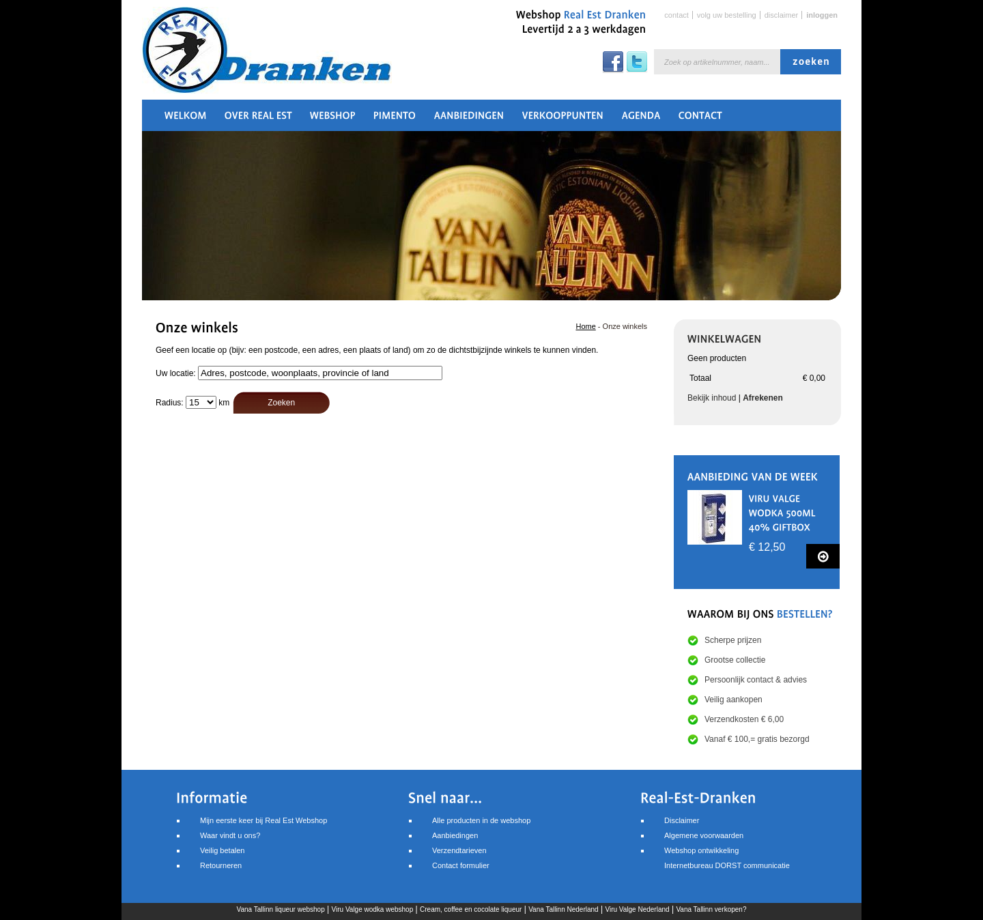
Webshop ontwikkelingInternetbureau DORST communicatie (727, 857)
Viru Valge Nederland (637, 909)
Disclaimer (782, 15)
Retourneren (221, 865)
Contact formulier (460, 865)
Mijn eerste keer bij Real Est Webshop (263, 820)
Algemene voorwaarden (703, 835)
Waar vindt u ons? (230, 835)
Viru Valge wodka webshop (373, 909)
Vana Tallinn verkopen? (711, 909)
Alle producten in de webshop (481, 820)
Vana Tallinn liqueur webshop (281, 909)
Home (585, 326)
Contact (676, 15)
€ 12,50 (767, 547)
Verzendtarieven (459, 850)
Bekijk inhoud (711, 398)
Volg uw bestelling (726, 15)
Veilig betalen (222, 850)
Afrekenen (763, 398)
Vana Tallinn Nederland (563, 909)
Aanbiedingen (455, 835)
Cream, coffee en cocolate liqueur (471, 909)
